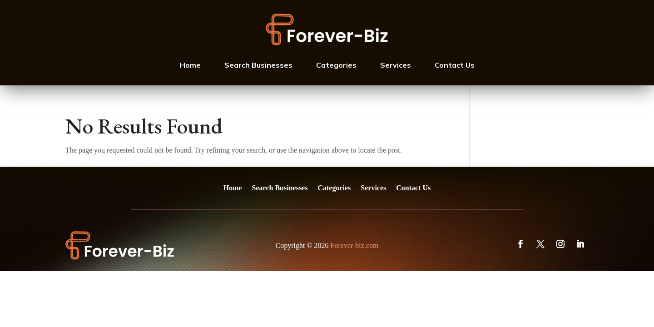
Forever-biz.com (355, 245)
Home (190, 64)
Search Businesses (258, 64)
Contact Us (455, 64)
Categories (336, 64)
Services (395, 64)
